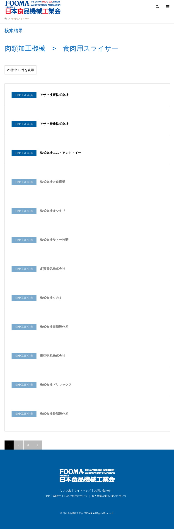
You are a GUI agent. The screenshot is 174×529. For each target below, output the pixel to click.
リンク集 (65, 490)
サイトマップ (82, 490)
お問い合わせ (102, 490)
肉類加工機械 (25, 48)
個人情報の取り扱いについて (109, 496)
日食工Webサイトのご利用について (66, 496)
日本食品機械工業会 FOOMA (77, 513)
